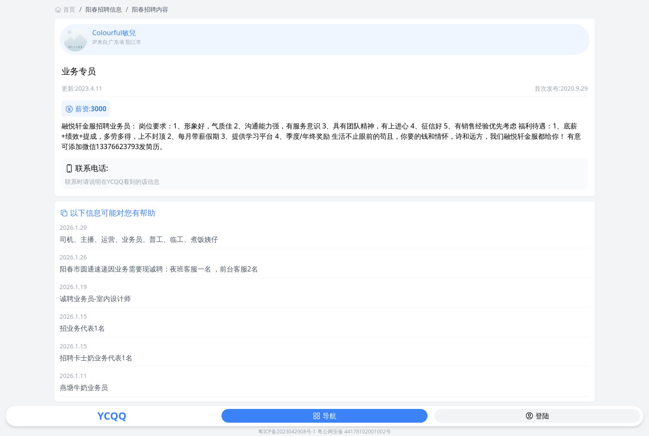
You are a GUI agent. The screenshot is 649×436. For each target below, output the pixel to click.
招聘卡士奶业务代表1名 (96, 358)
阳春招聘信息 (104, 9)
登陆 (537, 416)
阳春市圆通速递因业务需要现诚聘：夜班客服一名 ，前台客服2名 (159, 269)
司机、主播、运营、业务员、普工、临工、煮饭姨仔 (139, 239)
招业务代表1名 (82, 328)
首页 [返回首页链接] (65, 9)
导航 (324, 416)
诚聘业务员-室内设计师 (95, 298)
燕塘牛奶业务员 (84, 387)
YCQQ (111, 416)
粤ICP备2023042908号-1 (287, 431)
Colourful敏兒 (114, 32)
